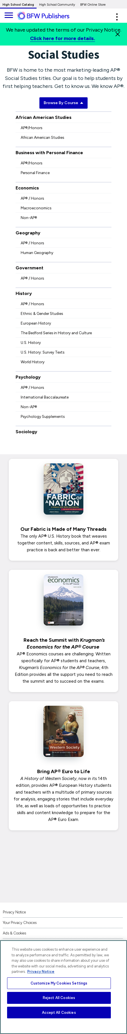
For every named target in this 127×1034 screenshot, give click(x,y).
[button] (117, 17)
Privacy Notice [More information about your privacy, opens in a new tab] (40, 971)
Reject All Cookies (59, 998)
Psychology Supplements (43, 416)
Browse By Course (63, 102)
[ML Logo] (47, 16)
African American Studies (43, 117)
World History (33, 362)
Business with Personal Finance (49, 152)
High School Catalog (18, 5)
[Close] (118, 34)
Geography (28, 233)
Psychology (28, 377)
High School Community (57, 5)
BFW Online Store (93, 5)
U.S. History (31, 342)
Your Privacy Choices (20, 923)
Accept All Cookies (59, 1012)
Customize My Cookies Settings (59, 983)
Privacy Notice (14, 912)
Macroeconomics (36, 208)
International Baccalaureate (45, 397)
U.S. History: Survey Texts (42, 352)
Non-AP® (29, 217)
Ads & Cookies (14, 933)
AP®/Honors (31, 127)
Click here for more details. (62, 38)
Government (29, 268)
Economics (27, 188)
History (24, 293)
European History (36, 323)
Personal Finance (35, 172)
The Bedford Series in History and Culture (56, 333)
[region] (63, 987)
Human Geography (37, 252)
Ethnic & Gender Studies (42, 313)
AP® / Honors (32, 198)
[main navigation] (8, 14)
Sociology (26, 431)
